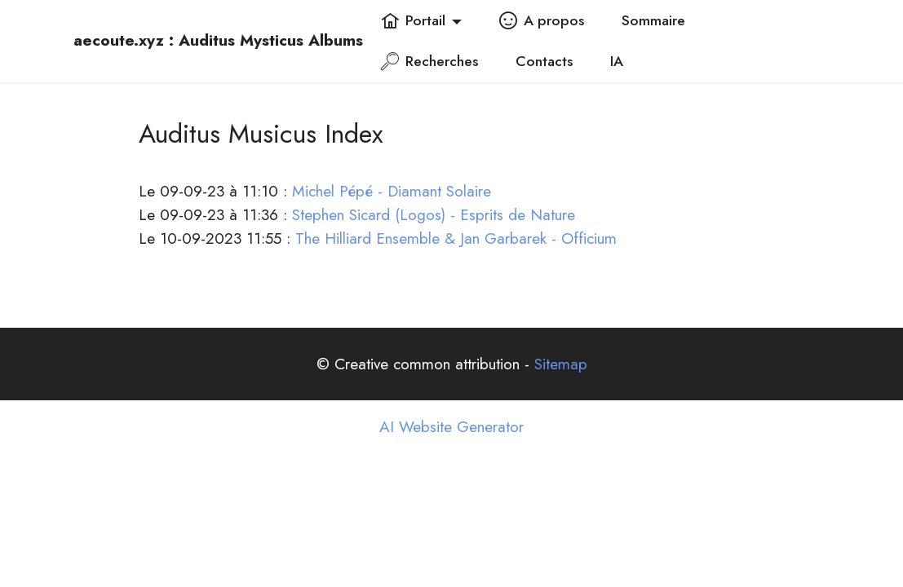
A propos (541, 20)
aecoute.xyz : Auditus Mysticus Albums (218, 40)
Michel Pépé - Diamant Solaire (391, 190)
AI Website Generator (451, 427)
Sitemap (560, 363)
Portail (413, 20)
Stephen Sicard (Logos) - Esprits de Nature (433, 214)
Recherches (429, 61)
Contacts (544, 61)
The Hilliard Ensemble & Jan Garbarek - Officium (456, 238)
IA (616, 61)
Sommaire (653, 20)
